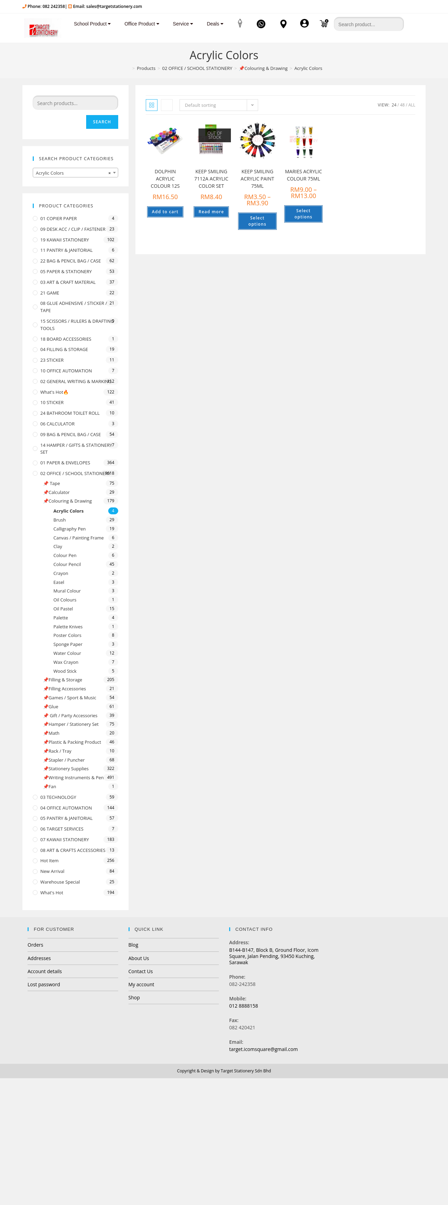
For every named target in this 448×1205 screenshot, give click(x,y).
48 (402, 105)
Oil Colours (65, 600)
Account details (45, 971)
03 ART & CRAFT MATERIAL (68, 282)
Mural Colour (67, 591)
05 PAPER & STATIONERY (66, 271)
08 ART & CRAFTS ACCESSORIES (72, 850)
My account (141, 984)
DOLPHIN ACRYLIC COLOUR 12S (165, 178)
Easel (58, 582)
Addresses (39, 958)
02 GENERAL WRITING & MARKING (76, 381)
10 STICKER (52, 402)
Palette (60, 618)
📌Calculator (56, 492)
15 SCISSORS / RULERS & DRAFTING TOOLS (77, 324)
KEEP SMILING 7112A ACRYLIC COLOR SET (211, 178)
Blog (134, 944)
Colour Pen (65, 555)
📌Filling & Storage (62, 680)
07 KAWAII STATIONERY (64, 839)
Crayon (60, 573)
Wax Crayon (65, 662)
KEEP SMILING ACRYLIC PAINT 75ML (257, 178)
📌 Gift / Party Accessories (70, 715)
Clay (57, 546)
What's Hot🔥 (54, 392)
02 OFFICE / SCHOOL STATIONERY (75, 473)
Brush (59, 520)
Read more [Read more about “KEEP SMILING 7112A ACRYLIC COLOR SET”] (211, 212)
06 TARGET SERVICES (61, 829)
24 (394, 105)
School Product (89, 24)
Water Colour (67, 653)
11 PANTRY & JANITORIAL (66, 250)
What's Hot (51, 892)
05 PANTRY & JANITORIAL (66, 818)
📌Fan (49, 786)
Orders (35, 944)
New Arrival (52, 871)
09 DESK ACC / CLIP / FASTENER (72, 229)
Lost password (44, 984)
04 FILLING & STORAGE (64, 349)
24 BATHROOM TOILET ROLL (70, 413)
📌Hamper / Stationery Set (71, 724)
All (411, 105)
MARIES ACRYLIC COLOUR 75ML (303, 175)
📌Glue (50, 706)
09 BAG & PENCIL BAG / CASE (70, 434)
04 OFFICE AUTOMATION (66, 808)
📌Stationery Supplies (66, 768)
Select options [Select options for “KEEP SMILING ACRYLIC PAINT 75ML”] (257, 221)
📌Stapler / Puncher (64, 760)
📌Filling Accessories (64, 689)
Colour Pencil (67, 564)
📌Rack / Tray (57, 751)
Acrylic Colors (68, 511)
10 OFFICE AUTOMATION (66, 371)
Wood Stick (65, 671)
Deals (212, 24)
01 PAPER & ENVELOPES (65, 463)
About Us (139, 958)
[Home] (128, 68)
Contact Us (141, 971)
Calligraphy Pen (69, 529)
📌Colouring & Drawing (67, 501)
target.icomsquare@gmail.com (263, 1049)
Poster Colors (67, 635)
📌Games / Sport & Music (69, 697)
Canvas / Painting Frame (78, 538)
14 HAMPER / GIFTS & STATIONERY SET (76, 448)
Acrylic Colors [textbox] (73, 173)
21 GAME (49, 293)
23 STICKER (52, 360)
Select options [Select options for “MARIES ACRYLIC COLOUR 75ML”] (304, 214)
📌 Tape (51, 483)
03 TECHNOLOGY (58, 797)
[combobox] (75, 172)
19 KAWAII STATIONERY (64, 240)
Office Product (139, 24)
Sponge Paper (67, 644)
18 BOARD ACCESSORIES (65, 339)
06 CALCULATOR (57, 424)
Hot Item (49, 860)
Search (102, 122)
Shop (134, 997)
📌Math (51, 733)
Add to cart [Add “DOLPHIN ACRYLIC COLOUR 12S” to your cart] (165, 212)
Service (180, 24)
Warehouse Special (60, 882)
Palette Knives (68, 627)
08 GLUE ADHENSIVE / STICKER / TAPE (73, 306)
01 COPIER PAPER (58, 218)
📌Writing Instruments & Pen (73, 777)
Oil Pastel (63, 609)
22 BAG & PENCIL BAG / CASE (70, 261)
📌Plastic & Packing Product (72, 742)
